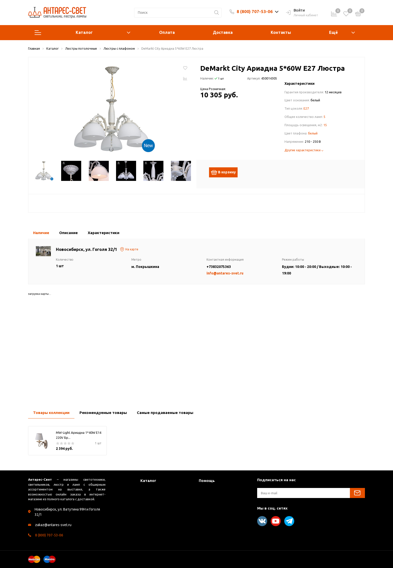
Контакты (281, 32)
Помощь (207, 480)
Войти (295, 10)
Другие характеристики (303, 150)
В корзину (226, 172)
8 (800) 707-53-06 (255, 11)
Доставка (223, 32)
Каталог (82, 32)
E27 (306, 108)
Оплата (167, 32)
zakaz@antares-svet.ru (53, 525)
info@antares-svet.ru (225, 273)
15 (325, 125)
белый (313, 133)
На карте (129, 249)
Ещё (333, 32)
